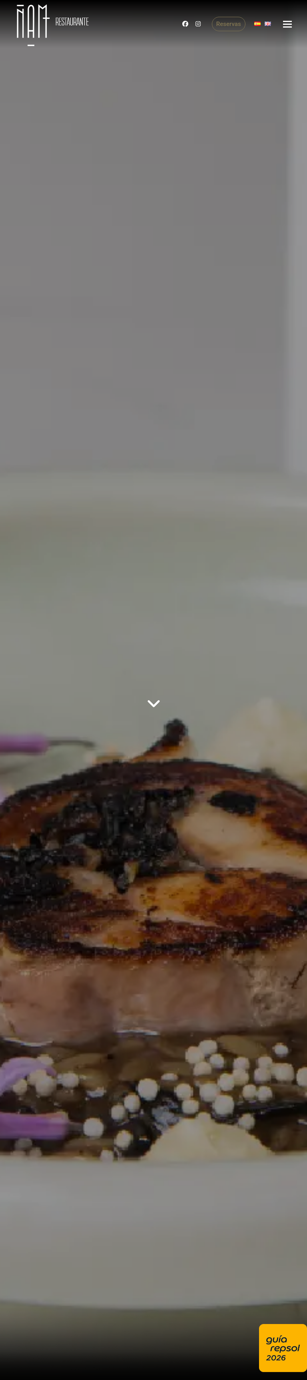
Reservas (228, 24)
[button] (287, 24)
